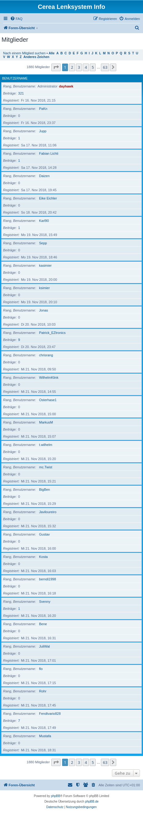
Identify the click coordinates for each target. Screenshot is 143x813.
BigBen (44, 489)
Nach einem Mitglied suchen (24, 53)
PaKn (43, 108)
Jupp (42, 131)
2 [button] (72, 67)
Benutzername (15, 78)
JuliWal (44, 646)
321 (21, 93)
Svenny (44, 601)
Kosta (43, 557)
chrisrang (46, 355)
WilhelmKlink (48, 377)
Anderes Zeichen (36, 57)
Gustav (44, 534)
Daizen (44, 176)
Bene (43, 624)
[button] (56, 67)
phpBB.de (92, 801)
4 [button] (86, 67)
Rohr (42, 691)
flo (41, 669)
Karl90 (44, 221)
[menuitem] (16, 18)
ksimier (44, 288)
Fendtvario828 (50, 713)
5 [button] (93, 67)
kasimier (45, 265)
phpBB (55, 796)
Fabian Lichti (48, 153)
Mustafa (45, 736)
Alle (51, 53)
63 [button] (105, 67)
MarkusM (46, 422)
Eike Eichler (48, 198)
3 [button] (79, 67)
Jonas (43, 310)
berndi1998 (47, 579)
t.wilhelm (45, 445)
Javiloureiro (47, 512)
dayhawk (66, 86)
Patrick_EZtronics (52, 333)
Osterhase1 (48, 400)
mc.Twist (45, 467)
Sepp (43, 243)
